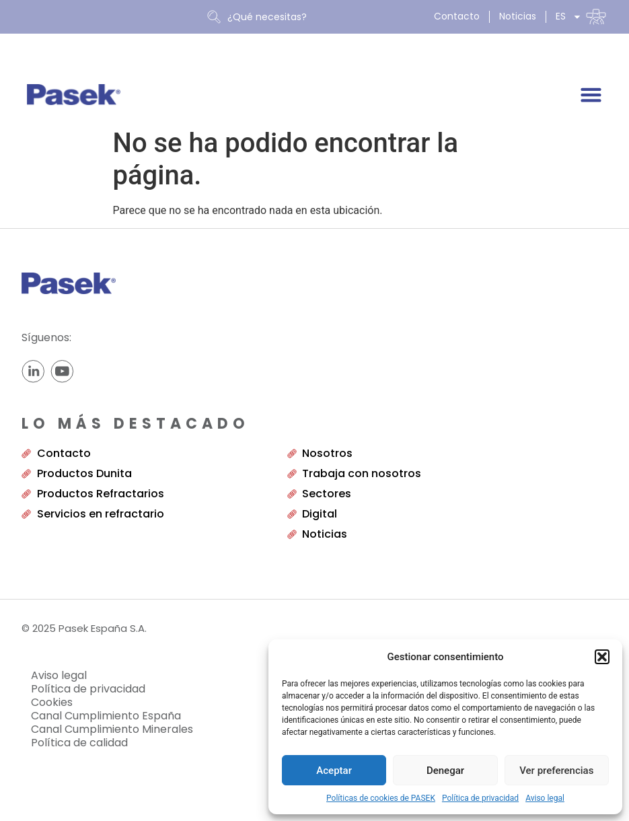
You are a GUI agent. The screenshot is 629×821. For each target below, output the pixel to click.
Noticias (517, 17)
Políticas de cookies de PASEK (380, 798)
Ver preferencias (556, 770)
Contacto (457, 17)
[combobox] (314, 17)
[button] (602, 657)
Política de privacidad (480, 798)
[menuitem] (581, 17)
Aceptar (334, 770)
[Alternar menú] (591, 94)
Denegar (445, 770)
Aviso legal (544, 798)
